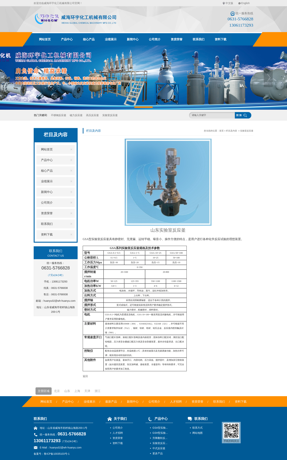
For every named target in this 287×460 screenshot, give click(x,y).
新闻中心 (133, 39)
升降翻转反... (159, 438)
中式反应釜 (158, 448)
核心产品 (89, 39)
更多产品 (157, 453)
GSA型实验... (160, 427)
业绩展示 (111, 39)
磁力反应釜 (76, 115)
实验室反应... (159, 443)
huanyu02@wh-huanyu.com (60, 300)
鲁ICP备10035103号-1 (57, 453)
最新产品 (111, 401)
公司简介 (155, 39)
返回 (85, 376)
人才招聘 (176, 401)
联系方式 (197, 427)
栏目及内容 (231, 130)
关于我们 (116, 419)
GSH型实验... (160, 432)
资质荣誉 (176, 39)
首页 (221, 130)
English (245, 3)
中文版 (229, 3)
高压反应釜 (92, 115)
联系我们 (198, 39)
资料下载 (220, 39)
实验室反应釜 (110, 115)
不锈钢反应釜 (58, 115)
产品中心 (67, 39)
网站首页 (45, 39)
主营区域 (43, 391)
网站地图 (197, 432)
